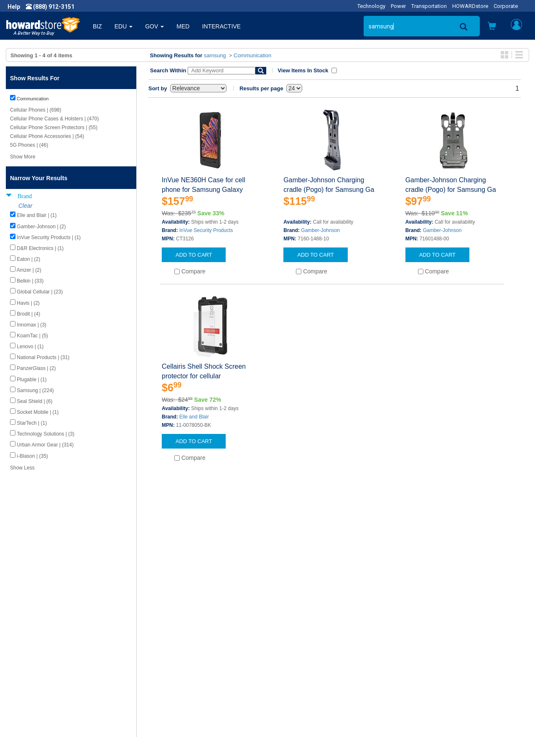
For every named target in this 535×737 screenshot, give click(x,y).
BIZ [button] (97, 26)
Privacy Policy (31, 656)
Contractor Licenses (39, 672)
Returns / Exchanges (301, 656)
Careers (23, 647)
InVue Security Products (206, 230)
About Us (25, 630)
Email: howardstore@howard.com (449, 664)
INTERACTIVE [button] (221, 26)
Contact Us (288, 630)
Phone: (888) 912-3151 (434, 647)
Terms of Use (30, 664)
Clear (25, 205)
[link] (399, 716)
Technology (371, 6)
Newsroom (27, 639)
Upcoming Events (166, 664)
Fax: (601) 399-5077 (430, 656)
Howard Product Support (176, 630)
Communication (252, 55)
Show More (23, 157)
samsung (215, 55)
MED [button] (182, 26)
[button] (492, 27)
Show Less (22, 468)
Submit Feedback (166, 639)
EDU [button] (123, 26)
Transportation (429, 6)
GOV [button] (154, 26)
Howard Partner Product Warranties (190, 656)
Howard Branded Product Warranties (191, 647)
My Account (289, 639)
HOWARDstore (470, 6)
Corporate (506, 6)
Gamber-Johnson (320, 230)
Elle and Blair (194, 417)
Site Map (285, 664)
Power (398, 6)
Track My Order (294, 647)
